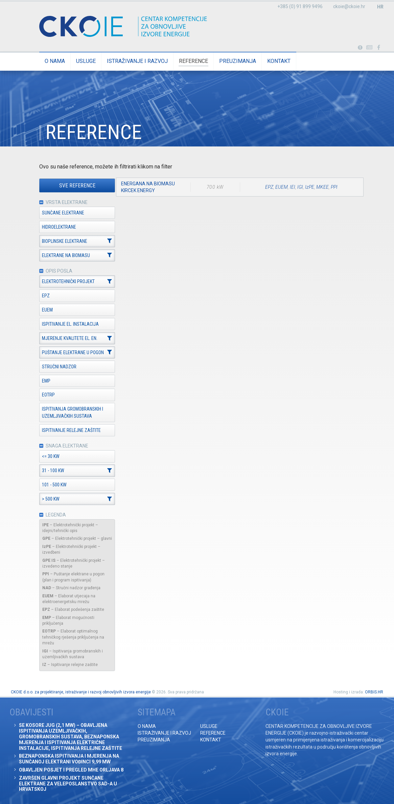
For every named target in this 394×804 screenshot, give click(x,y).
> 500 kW (46, 499)
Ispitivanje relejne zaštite (67, 430)
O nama (50, 61)
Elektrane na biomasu (62, 255)
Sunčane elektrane (59, 212)
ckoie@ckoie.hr (349, 6)
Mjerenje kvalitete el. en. (65, 338)
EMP (42, 381)
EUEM (43, 310)
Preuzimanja (233, 61)
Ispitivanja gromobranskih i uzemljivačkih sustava (68, 413)
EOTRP (44, 395)
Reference (189, 61)
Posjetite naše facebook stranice (378, 48)
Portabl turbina (360, 48)
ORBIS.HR (374, 692)
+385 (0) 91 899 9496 (300, 6)
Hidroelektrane (55, 227)
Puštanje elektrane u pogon (68, 352)
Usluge (81, 61)
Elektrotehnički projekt (64, 281)
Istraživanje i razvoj (132, 61)
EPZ (41, 296)
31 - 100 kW (49, 471)
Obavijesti (369, 48)
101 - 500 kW (50, 485)
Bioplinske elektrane (60, 241)
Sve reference (72, 185)
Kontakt (274, 61)
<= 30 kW (46, 456)
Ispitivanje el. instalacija (66, 324)
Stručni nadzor (55, 366)
